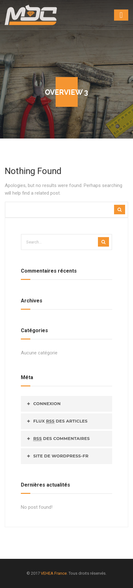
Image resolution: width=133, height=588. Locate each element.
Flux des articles (60, 421)
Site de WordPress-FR (60, 455)
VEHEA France (54, 573)
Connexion (47, 403)
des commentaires (61, 438)
